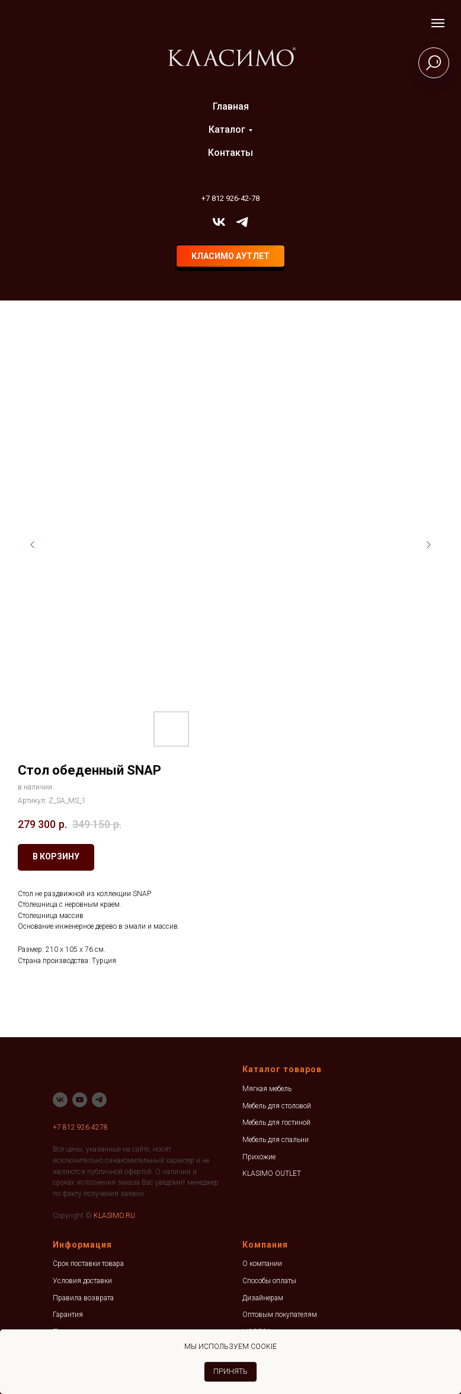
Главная (231, 106)
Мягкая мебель (267, 1089)
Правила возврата (83, 1298)
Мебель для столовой (276, 1106)
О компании (262, 1263)
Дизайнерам (262, 1298)
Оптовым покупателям (279, 1314)
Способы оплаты (269, 1281)
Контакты (230, 152)
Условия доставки (82, 1281)
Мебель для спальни (275, 1140)
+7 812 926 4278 (80, 1127)
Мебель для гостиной (276, 1122)
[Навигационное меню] (437, 23)
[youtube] (79, 1099)
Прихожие (259, 1157)
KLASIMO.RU (114, 1215)
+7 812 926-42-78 (230, 198)
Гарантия (68, 1314)
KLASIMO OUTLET (271, 1173)
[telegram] (242, 222)
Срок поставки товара (88, 1263)
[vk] (219, 222)
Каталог (227, 129)
